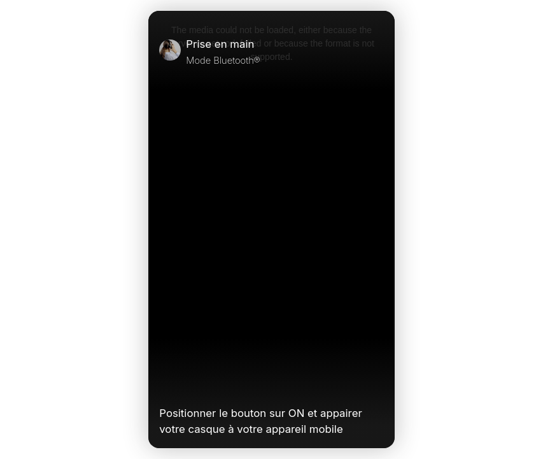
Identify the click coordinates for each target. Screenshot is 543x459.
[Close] (378, 52)
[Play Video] (164, 386)
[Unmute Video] (378, 386)
